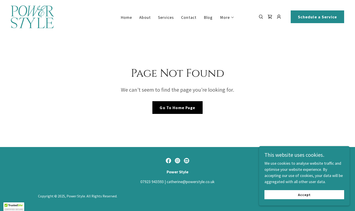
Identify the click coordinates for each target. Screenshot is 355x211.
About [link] (145, 17)
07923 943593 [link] (152, 181)
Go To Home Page (177, 107)
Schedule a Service (317, 17)
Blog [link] (208, 17)
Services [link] (166, 17)
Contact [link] (189, 17)
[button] (227, 17)
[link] (32, 16)
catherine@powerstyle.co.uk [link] (191, 181)
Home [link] (126, 17)
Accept (304, 201)
